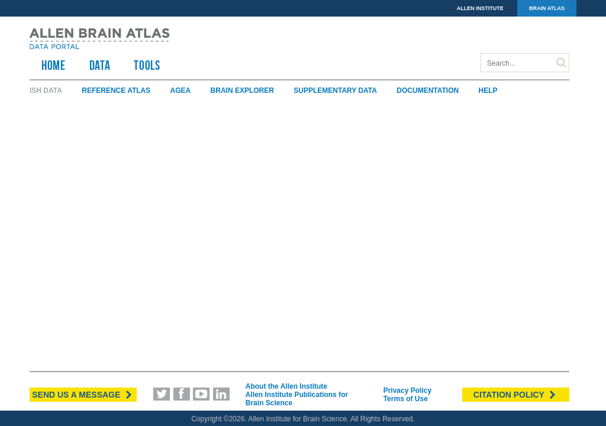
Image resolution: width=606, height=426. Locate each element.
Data (100, 65)
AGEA (180, 90)
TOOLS (147, 65)
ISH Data (46, 90)
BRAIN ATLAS (547, 8)
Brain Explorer (242, 90)
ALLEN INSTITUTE (480, 8)
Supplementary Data (335, 90)
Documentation (428, 90)
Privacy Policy (407, 390)
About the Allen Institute (286, 386)
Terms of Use (405, 399)
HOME (53, 65)
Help (488, 90)
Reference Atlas (116, 90)
